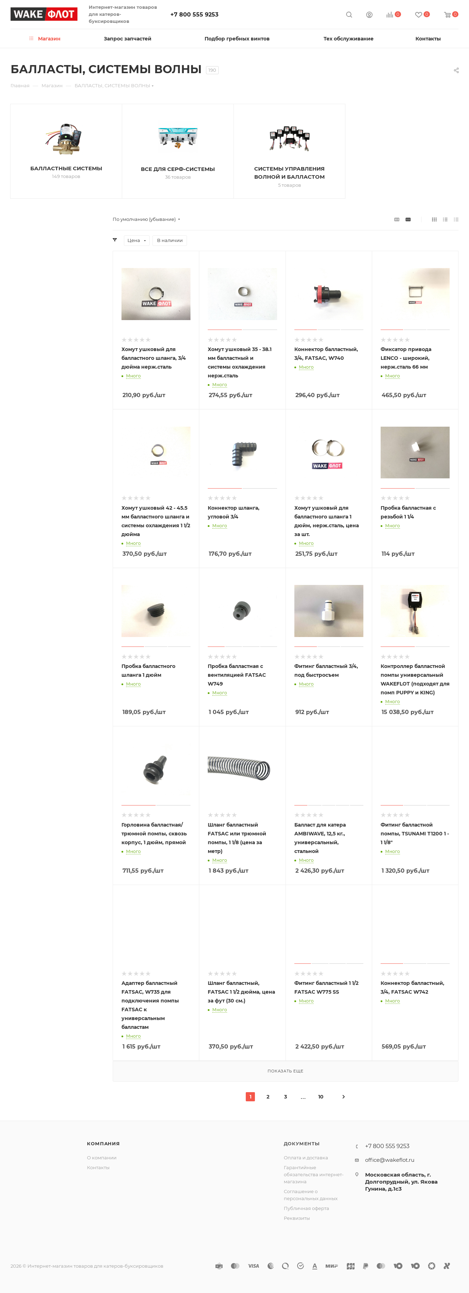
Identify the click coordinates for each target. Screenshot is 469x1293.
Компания (103, 1143)
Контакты (98, 1167)
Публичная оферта (306, 1208)
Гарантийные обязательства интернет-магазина (314, 1174)
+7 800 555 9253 (194, 14)
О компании (102, 1157)
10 (321, 1097)
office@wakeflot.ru (389, 1160)
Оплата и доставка (306, 1157)
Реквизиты (297, 1218)
